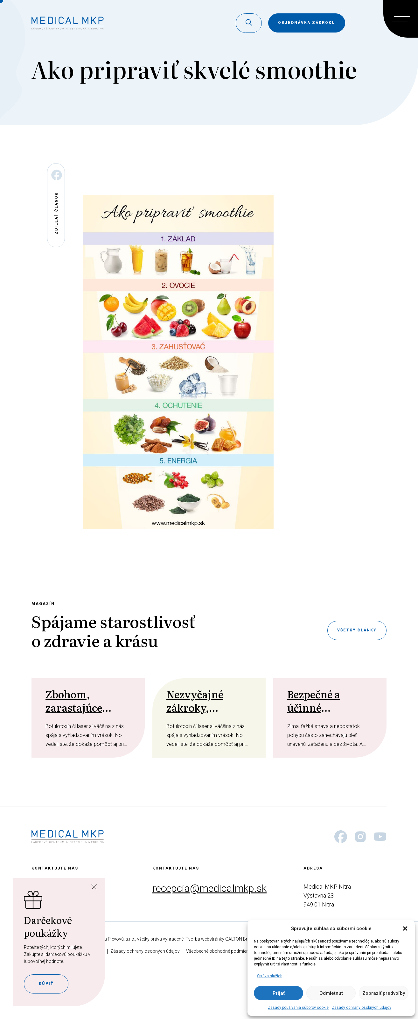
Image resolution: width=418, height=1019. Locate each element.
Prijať (279, 993)
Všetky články (357, 630)
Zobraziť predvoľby (383, 993)
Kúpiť (46, 983)
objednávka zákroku (306, 22)
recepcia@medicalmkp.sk (209, 888)
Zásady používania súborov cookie (298, 1007)
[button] (405, 928)
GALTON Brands (241, 939)
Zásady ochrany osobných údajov (361, 1007)
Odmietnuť (331, 993)
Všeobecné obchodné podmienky (219, 951)
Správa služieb (269, 976)
